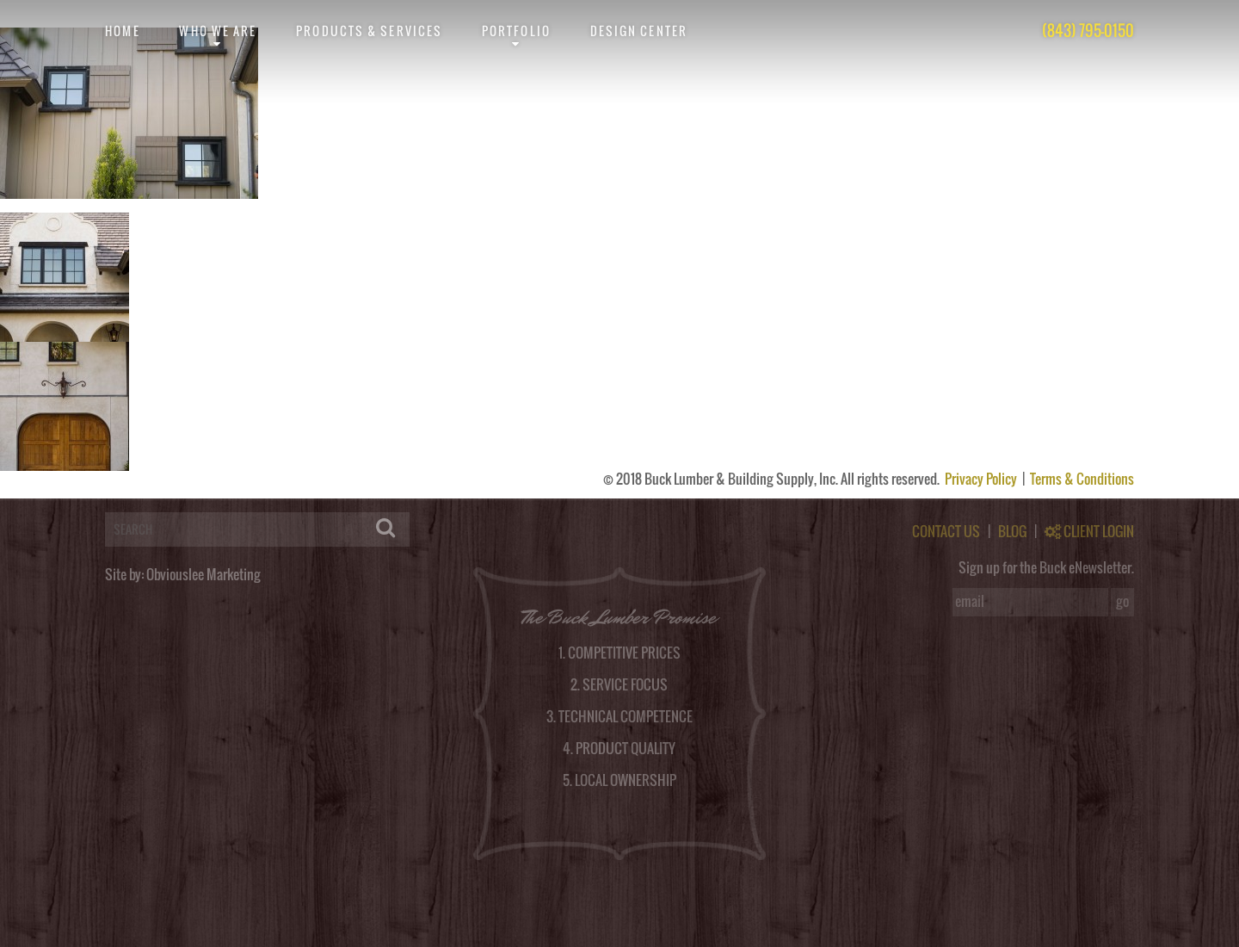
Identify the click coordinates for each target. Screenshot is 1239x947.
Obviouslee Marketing (203, 574)
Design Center (638, 31)
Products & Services (369, 31)
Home (122, 31)
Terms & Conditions (1082, 478)
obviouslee (80, 205)
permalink (390, 205)
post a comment (954, 205)
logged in (91, 491)
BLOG (1012, 531)
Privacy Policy (982, 478)
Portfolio (516, 31)
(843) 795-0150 (1088, 30)
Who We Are (217, 31)
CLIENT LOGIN (1089, 531)
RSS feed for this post (666, 205)
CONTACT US (946, 531)
